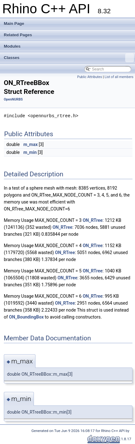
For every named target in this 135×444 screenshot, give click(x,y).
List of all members (119, 77)
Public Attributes (89, 77)
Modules (12, 46)
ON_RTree (93, 220)
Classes (69, 57)
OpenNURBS (13, 99)
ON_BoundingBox (26, 316)
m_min (30, 152)
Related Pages (18, 35)
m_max (30, 144)
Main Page (14, 23)
